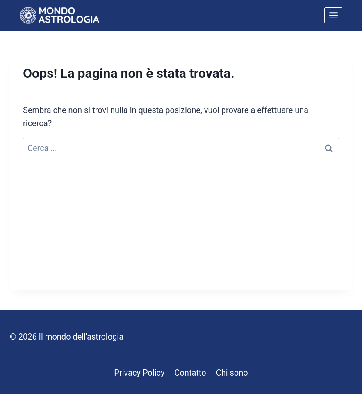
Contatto (190, 373)
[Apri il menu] (333, 15)
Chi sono (232, 373)
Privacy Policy (139, 373)
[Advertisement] (181, 233)
